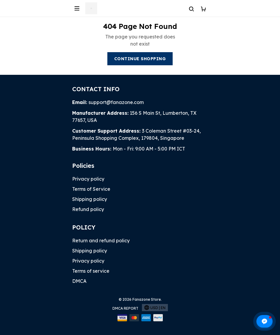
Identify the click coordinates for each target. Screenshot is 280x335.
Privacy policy (88, 179)
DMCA (79, 281)
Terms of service (90, 271)
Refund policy (88, 209)
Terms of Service (91, 189)
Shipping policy (89, 199)
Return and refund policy (101, 241)
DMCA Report (125, 308)
